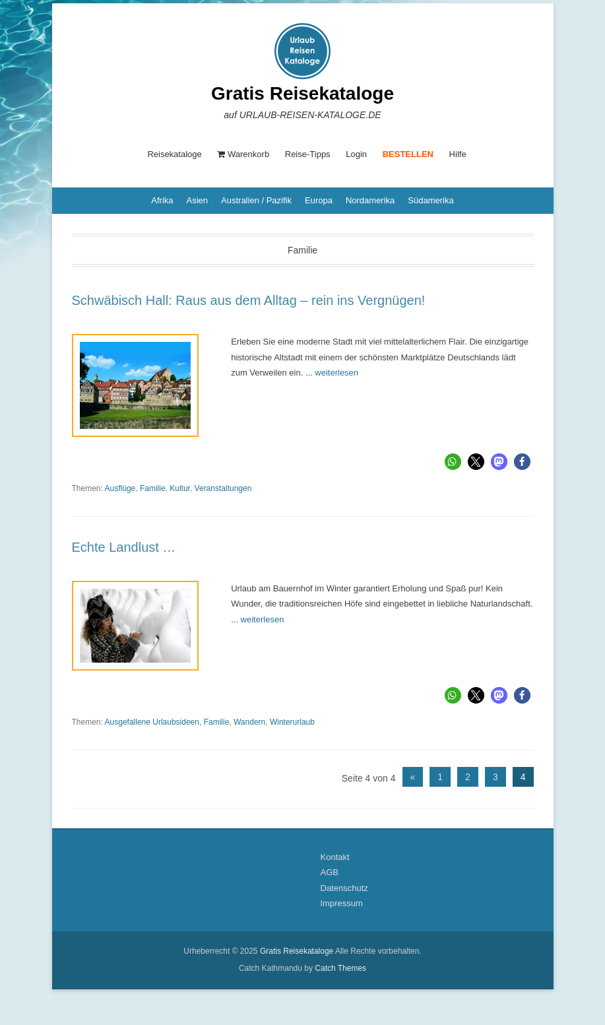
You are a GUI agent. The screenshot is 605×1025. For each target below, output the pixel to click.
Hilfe (457, 154)
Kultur (180, 488)
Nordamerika (370, 200)
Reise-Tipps (308, 154)
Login (356, 154)
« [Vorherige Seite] (413, 777)
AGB (329, 872)
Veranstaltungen (223, 488)
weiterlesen (336, 373)
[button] (453, 461)
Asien (197, 200)
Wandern (249, 722)
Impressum (342, 903)
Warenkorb (243, 154)
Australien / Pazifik (256, 200)
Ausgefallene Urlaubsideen (152, 722)
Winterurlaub (292, 722)
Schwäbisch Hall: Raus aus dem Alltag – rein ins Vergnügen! (249, 300)
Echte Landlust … (124, 547)
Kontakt (335, 857)
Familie (153, 488)
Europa (319, 200)
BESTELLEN (408, 154)
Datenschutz (344, 888)
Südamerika (430, 200)
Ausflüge (120, 488)
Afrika (162, 200)
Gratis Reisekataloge (302, 93)
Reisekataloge (174, 154)
